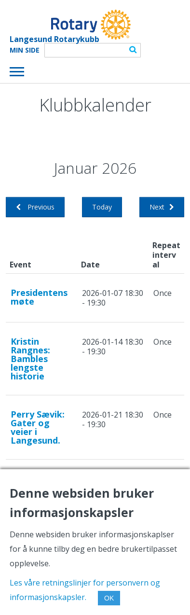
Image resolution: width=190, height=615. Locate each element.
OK (109, 598)
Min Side (25, 50)
